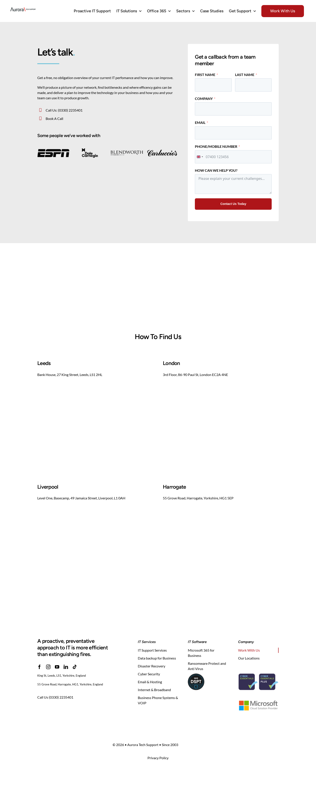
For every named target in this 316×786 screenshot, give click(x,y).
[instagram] (48, 667)
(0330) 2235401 (61, 697)
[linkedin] (66, 667)
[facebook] (39, 667)
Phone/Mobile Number (216, 146)
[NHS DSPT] (196, 675)
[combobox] (199, 156)
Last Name (244, 74)
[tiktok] (74, 667)
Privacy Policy (158, 758)
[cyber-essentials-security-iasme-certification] (258, 669)
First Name (205, 74)
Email (200, 122)
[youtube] (57, 667)
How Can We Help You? (216, 170)
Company (204, 98)
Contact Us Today (233, 204)
